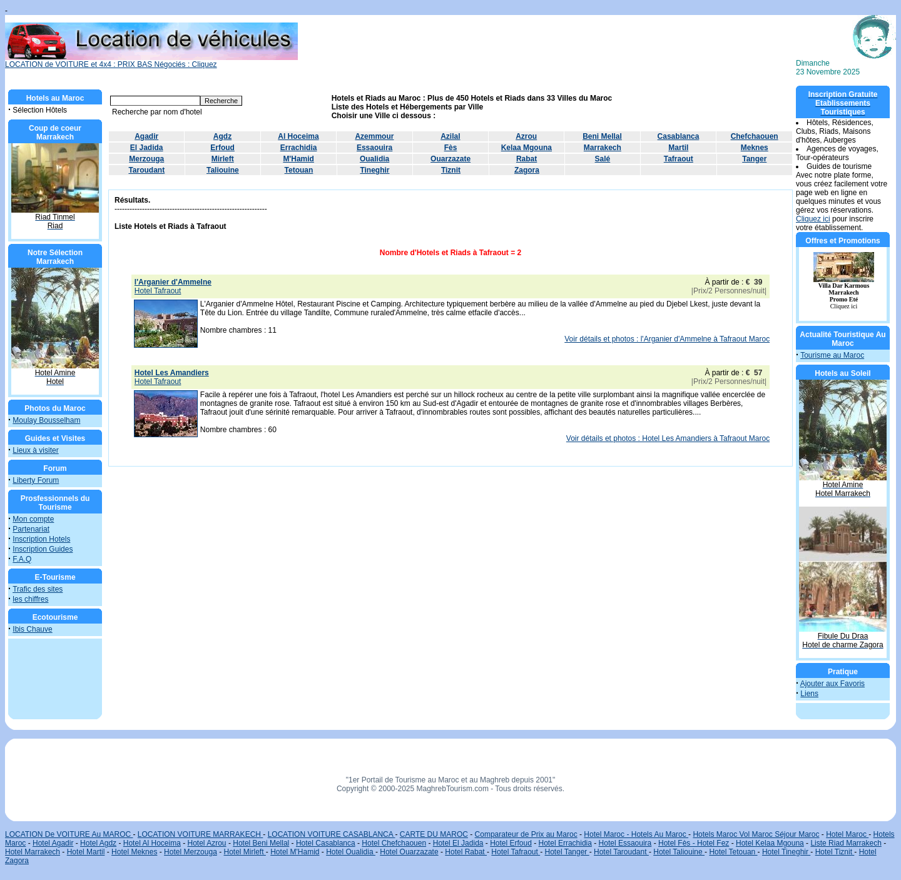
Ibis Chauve (32, 629)
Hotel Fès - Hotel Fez (693, 843)
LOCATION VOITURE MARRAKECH (200, 834)
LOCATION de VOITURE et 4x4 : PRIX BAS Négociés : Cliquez (151, 61)
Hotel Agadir (53, 843)
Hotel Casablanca (325, 843)
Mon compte (33, 519)
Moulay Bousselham (46, 420)
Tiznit (451, 170)
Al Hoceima (298, 136)
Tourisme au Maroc (832, 355)
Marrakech (602, 147)
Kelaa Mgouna (526, 147)
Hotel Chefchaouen (394, 843)
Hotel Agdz (98, 843)
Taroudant (146, 170)
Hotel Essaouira (625, 843)
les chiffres (30, 599)
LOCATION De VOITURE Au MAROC (69, 834)
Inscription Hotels (41, 539)
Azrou (526, 136)
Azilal (450, 136)
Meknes (754, 147)
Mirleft (222, 158)
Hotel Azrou (207, 843)
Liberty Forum (36, 480)
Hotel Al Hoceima (152, 843)
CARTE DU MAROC (434, 834)
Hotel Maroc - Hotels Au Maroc (636, 834)
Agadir (146, 136)
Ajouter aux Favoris (832, 683)
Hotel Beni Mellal (261, 843)
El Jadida (146, 147)
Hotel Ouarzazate (409, 851)
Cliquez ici (813, 219)
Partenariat (31, 529)
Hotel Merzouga (190, 851)
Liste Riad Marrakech (845, 843)
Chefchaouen (754, 136)
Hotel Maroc (847, 834)
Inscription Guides (43, 549)
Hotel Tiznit (835, 851)
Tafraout (678, 158)
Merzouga (146, 158)
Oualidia (374, 158)
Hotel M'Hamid (294, 851)
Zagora (526, 170)
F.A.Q (22, 559)
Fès (450, 147)
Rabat (526, 158)
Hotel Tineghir (786, 851)
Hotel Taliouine (679, 851)
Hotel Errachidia (565, 843)
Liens (809, 693)
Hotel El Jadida (458, 843)
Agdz (222, 136)
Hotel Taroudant (621, 851)
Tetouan (299, 170)
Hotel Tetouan (733, 851)
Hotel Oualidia (350, 851)
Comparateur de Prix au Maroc (526, 834)
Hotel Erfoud (511, 843)
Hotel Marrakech (32, 851)
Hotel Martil (86, 851)
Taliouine (222, 170)
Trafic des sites (38, 589)
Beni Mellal (602, 136)
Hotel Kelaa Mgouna (770, 843)
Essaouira (374, 147)
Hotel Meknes (134, 851)
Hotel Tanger (567, 851)
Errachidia (298, 147)
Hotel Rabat (466, 851)
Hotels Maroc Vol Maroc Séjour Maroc (756, 834)
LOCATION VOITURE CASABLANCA (331, 834)
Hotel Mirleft (245, 851)
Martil (678, 147)
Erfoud (222, 147)
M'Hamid (298, 158)
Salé (603, 158)
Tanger (754, 158)
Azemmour (374, 136)
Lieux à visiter (35, 450)
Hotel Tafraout (515, 851)
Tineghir (374, 170)
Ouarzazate (450, 158)
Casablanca (679, 136)
